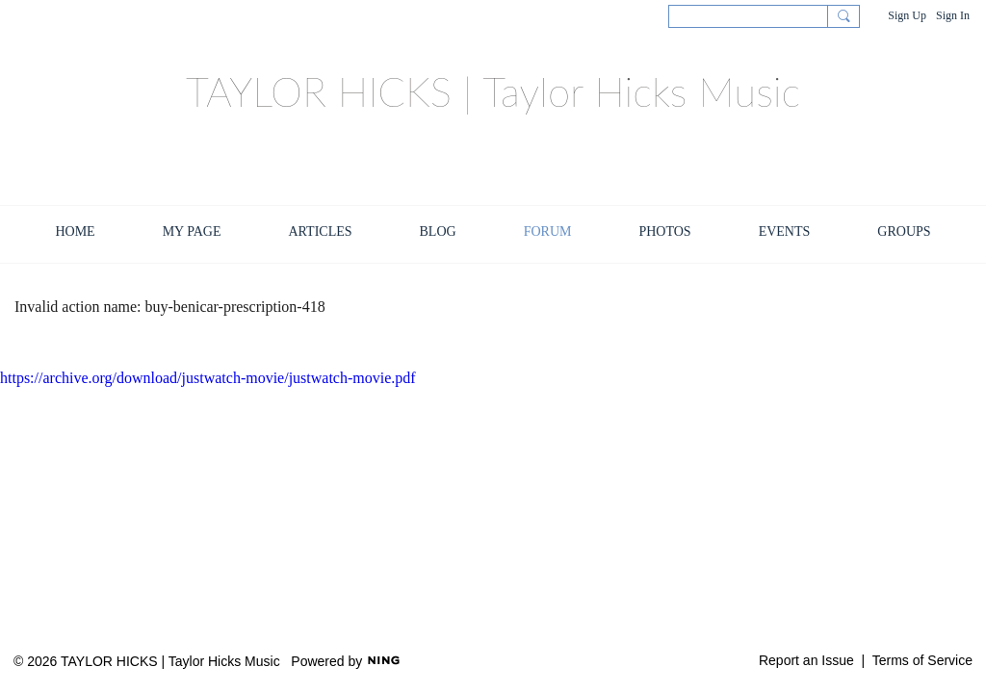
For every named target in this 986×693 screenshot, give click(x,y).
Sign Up (907, 15)
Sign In (953, 15)
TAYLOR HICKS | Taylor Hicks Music (493, 91)
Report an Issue (806, 660)
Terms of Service (922, 660)
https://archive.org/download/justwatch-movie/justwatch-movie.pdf (208, 378)
